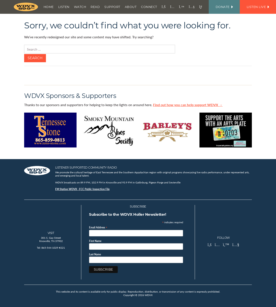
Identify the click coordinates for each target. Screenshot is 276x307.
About (131, 7)
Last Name (95, 254)
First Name (95, 241)
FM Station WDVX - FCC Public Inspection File (82, 189)
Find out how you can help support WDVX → (188, 104)
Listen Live (258, 7)
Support (112, 7)
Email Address (98, 227)
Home (49, 7)
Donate (224, 7)
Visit (51, 233)
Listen (63, 7)
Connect (149, 7)
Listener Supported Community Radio (86, 167)
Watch (80, 7)
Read (95, 7)
